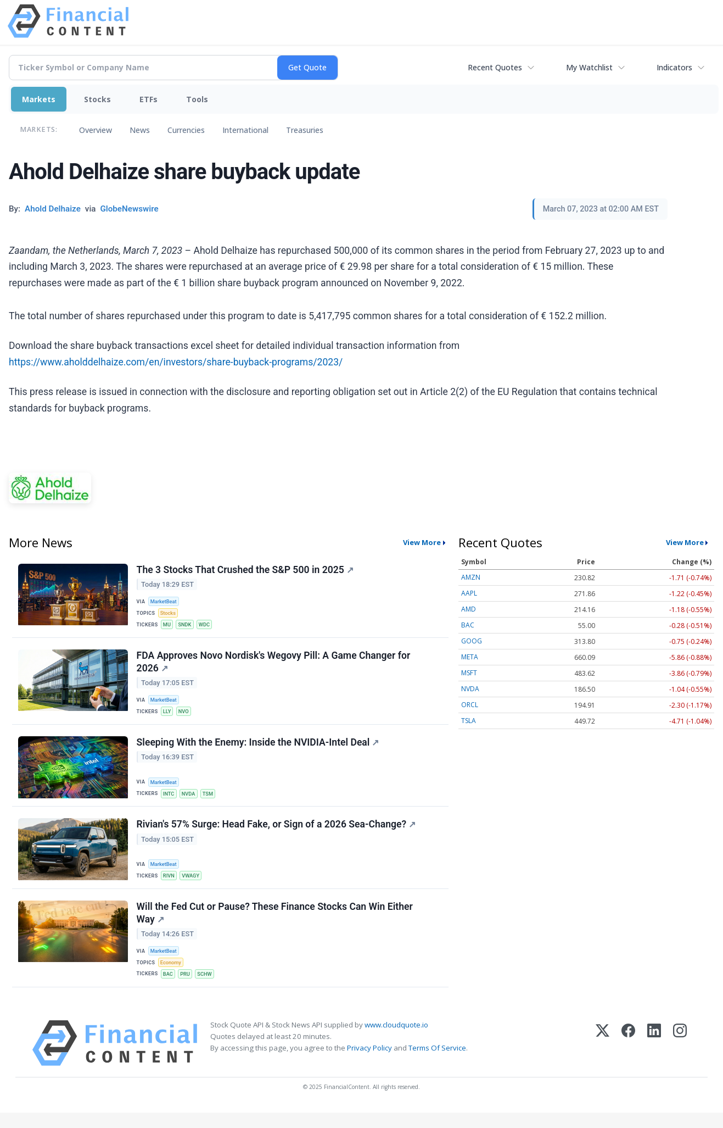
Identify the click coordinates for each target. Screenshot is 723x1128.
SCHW (208, 988)
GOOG (471, 641)
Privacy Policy (369, 1064)
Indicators (674, 67)
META (469, 657)
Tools (197, 99)
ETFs (148, 99)
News (140, 130)
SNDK (187, 627)
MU (168, 627)
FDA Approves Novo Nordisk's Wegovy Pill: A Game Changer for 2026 (274, 666)
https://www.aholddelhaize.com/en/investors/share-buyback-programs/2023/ (176, 362)
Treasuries (304, 130)
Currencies (186, 130)
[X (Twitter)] (602, 1058)
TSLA (468, 720)
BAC (169, 988)
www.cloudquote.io (396, 1040)
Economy (172, 976)
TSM (211, 801)
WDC (208, 627)
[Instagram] (680, 1058)
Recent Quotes (495, 67)
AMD (468, 609)
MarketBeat (165, 602)
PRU (187, 988)
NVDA (191, 801)
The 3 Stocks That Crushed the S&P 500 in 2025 (245, 570)
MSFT (469, 672)
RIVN (170, 885)
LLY (168, 717)
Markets (38, 99)
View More (422, 542)
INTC (170, 801)
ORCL (469, 704)
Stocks (97, 99)
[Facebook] (628, 1058)
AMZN (470, 577)
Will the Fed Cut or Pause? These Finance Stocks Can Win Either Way (275, 925)
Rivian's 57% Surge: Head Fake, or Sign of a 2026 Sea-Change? (277, 834)
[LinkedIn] (654, 1058)
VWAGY (193, 885)
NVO (186, 717)
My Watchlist (589, 67)
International (245, 130)
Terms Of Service (437, 1064)
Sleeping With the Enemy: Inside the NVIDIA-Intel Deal (258, 749)
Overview (95, 130)
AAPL (469, 593)
